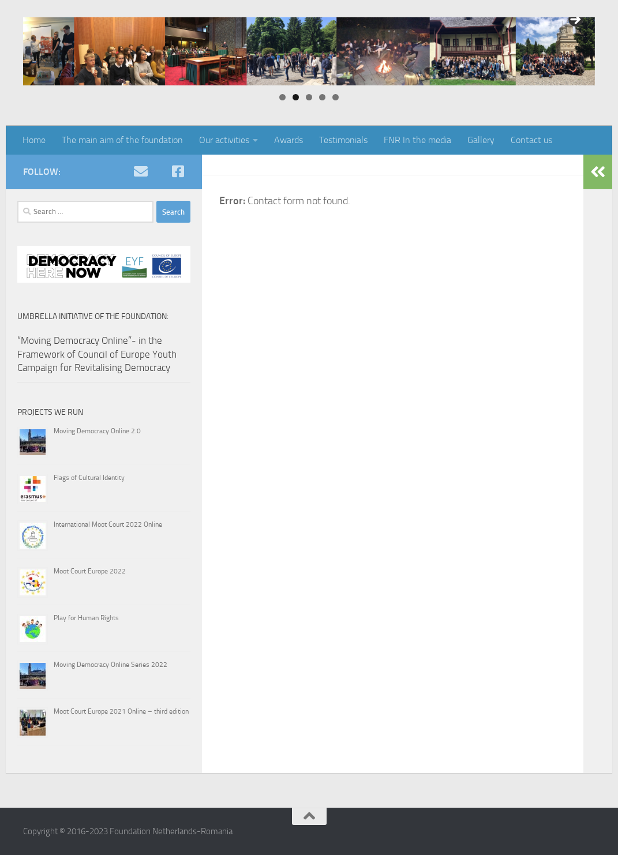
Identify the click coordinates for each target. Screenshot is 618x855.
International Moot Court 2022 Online (108, 524)
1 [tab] (282, 97)
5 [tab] (335, 97)
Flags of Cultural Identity (89, 478)
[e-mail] (141, 171)
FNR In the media (417, 139)
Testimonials (343, 139)
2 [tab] (296, 97)
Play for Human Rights (86, 618)
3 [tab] (309, 97)
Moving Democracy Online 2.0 (97, 431)
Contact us (531, 139)
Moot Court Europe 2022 (90, 571)
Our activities (224, 139)
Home (34, 139)
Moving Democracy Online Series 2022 (110, 665)
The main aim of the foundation (122, 139)
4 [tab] (322, 97)
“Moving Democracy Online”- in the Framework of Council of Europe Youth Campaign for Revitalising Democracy (97, 354)
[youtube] (159, 171)
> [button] (574, 20)
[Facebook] (178, 171)
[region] (309, 51)
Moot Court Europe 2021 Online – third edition (121, 711)
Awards (288, 139)
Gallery (481, 139)
